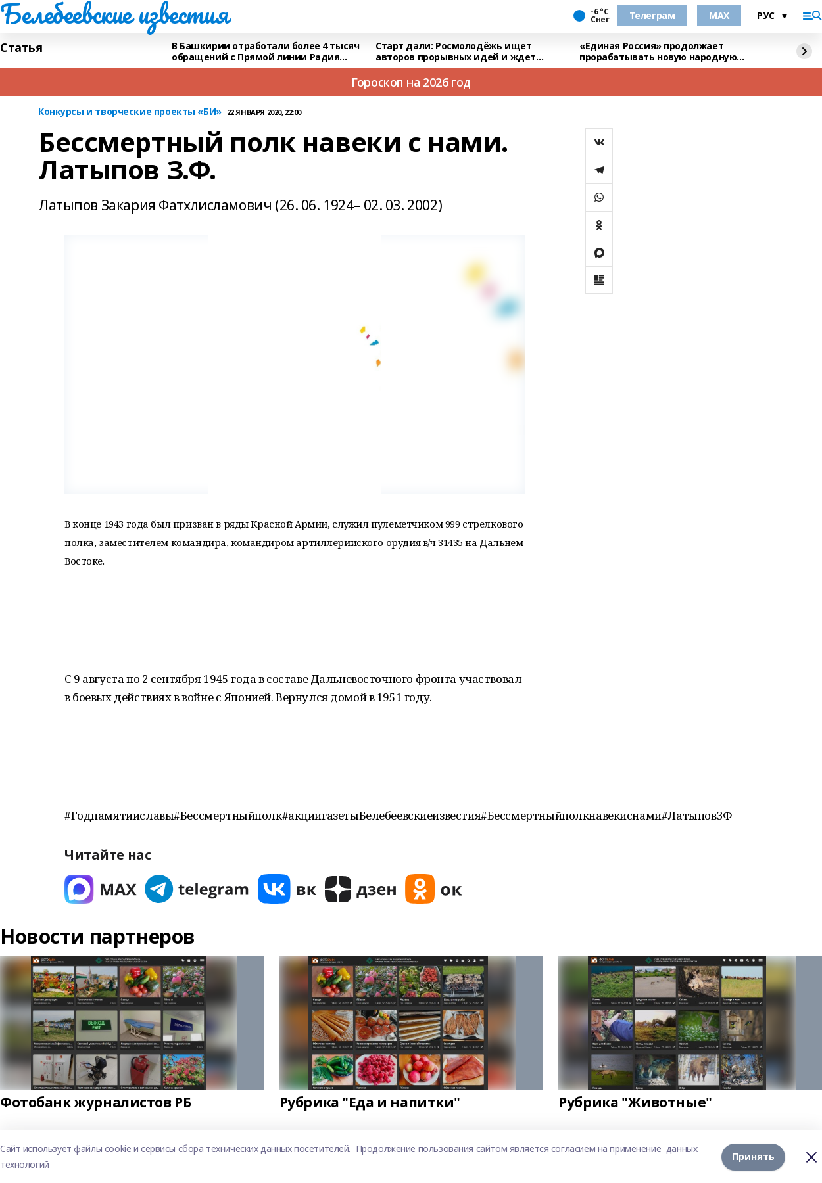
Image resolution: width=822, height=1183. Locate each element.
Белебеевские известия (114, 13)
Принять (753, 1156)
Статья (21, 48)
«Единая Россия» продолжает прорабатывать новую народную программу (658, 51)
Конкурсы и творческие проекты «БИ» (130, 112)
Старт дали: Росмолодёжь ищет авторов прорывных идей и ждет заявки (455, 51)
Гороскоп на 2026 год (411, 82)
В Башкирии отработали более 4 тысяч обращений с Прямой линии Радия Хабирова (265, 51)
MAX (719, 15)
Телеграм (652, 15)
